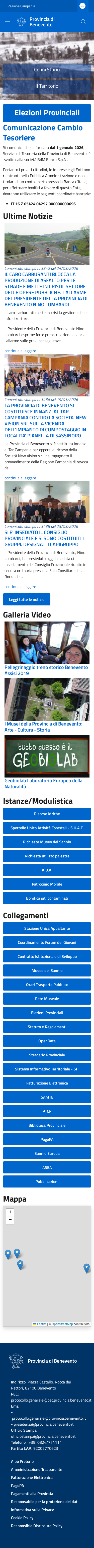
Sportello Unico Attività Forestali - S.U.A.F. (47, 828)
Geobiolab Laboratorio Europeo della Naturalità (43, 783)
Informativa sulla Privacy (32, 1510)
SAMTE (47, 1097)
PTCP (47, 1111)
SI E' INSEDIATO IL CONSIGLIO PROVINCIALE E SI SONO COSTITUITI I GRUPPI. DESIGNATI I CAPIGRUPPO (44, 538)
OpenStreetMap (62, 1324)
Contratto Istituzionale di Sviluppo (47, 956)
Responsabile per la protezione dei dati (44, 1502)
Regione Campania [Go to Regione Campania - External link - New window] (21, 6)
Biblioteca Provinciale (47, 1125)
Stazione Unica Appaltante (47, 928)
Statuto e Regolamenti (47, 1027)
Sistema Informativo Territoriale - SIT (47, 1069)
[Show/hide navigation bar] (7, 21)
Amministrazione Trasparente (36, 1469)
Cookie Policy (22, 1518)
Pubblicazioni (47, 1181)
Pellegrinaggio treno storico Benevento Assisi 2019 (46, 670)
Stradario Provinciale (47, 1055)
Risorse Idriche (47, 814)
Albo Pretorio (22, 1461)
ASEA (47, 1167)
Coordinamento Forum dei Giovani (47, 942)
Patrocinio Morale (47, 884)
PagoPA (47, 1139)
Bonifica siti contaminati (47, 898)
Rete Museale (47, 999)
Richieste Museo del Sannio (47, 842)
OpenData (47, 1041)
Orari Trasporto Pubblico (47, 985)
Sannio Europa (47, 1153)
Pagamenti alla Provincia (32, 1493)
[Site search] (83, 22)
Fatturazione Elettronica (47, 1083)
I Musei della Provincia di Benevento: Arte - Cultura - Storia (43, 727)
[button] (8, 1255)
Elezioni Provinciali (47, 1013)
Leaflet (39, 1324)
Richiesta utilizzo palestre (47, 856)
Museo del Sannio (47, 970)
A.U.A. (47, 870)
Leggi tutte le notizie (26, 599)
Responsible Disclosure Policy (36, 1526)
